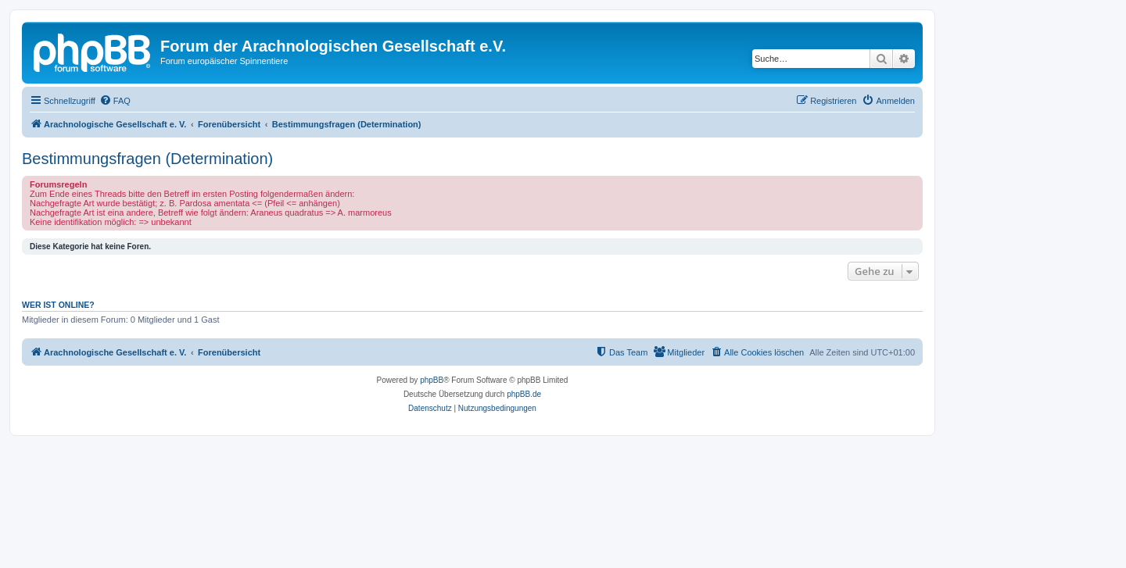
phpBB (431, 380)
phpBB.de (524, 394)
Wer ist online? (58, 304)
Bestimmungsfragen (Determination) (147, 158)
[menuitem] (115, 100)
